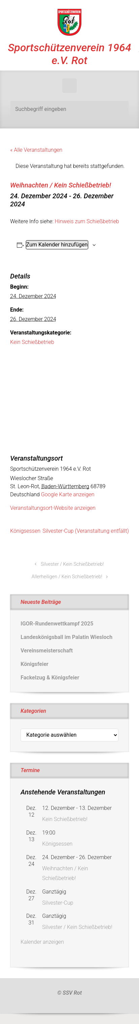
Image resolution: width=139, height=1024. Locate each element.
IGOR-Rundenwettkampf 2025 (57, 623)
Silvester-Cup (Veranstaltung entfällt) (86, 531)
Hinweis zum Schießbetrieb (87, 221)
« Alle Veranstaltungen (36, 150)
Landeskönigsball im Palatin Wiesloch (66, 637)
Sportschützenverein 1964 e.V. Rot (69, 54)
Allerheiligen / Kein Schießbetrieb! (67, 577)
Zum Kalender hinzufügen (57, 244)
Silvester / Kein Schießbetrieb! (72, 564)
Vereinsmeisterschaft (47, 650)
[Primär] (69, 86)
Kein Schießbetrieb (32, 342)
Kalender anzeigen (42, 942)
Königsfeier (34, 664)
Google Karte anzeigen (67, 494)
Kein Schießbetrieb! (64, 819)
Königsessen (25, 531)
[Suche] (69, 109)
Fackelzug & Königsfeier (50, 677)
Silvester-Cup (57, 903)
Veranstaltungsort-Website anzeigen (52, 508)
